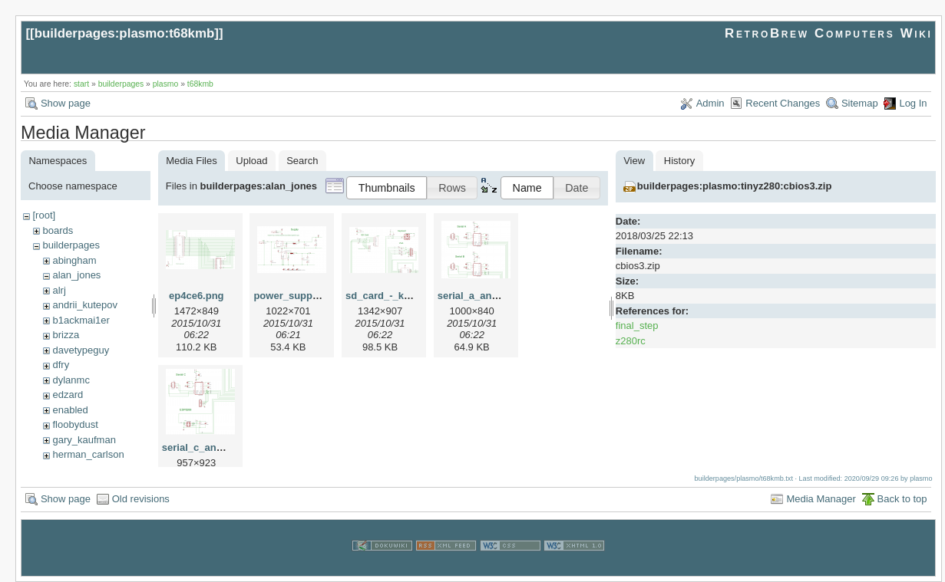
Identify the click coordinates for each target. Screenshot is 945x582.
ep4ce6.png (196, 295)
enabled (70, 410)
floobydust (74, 424)
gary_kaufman (83, 440)
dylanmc (70, 380)
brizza (65, 334)
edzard (67, 394)
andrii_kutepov (84, 305)
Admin (710, 103)
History (679, 160)
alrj (58, 290)
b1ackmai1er (80, 320)
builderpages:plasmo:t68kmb (125, 33)
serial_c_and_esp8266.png (225, 447)
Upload (251, 160)
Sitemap (859, 103)
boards (57, 230)
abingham (74, 260)
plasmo (166, 84)
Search (302, 160)
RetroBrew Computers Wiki (829, 33)
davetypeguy (80, 350)
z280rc (631, 341)
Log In (913, 103)
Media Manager (820, 499)
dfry (60, 364)
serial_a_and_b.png (484, 295)
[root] (43, 215)
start (81, 84)
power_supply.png (297, 295)
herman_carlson (88, 454)
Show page (66, 103)
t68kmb (200, 84)
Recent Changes (782, 103)
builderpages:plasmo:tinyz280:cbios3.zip (734, 186)
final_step (637, 325)
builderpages (121, 84)
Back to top (902, 499)
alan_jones (76, 275)
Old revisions (141, 499)
